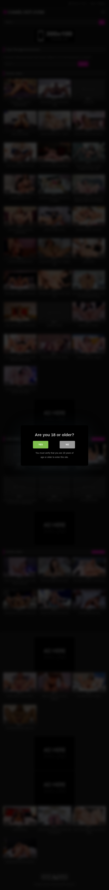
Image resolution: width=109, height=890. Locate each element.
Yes (40, 444)
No (67, 444)
